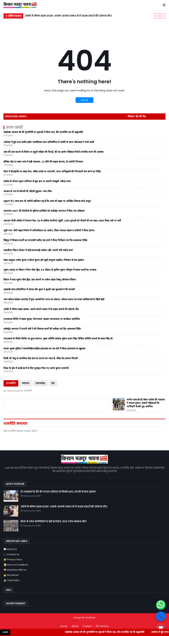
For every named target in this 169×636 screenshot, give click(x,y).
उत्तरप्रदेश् (40, 383)
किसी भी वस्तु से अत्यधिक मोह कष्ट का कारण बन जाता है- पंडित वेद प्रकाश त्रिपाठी (40, 358)
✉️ (160, 627)
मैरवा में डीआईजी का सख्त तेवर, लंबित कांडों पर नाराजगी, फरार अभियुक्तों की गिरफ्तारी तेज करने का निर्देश (52, 171)
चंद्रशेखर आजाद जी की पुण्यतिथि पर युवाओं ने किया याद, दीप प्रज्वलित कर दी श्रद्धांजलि (43, 132)
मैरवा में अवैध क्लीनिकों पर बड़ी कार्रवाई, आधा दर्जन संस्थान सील (53, 521)
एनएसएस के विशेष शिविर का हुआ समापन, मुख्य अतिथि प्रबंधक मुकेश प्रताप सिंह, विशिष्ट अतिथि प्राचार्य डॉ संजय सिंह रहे (57, 338)
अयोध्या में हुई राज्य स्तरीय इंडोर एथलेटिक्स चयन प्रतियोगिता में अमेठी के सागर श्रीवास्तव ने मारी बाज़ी (48, 142)
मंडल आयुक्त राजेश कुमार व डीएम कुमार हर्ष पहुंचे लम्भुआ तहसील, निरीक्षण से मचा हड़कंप (43, 260)
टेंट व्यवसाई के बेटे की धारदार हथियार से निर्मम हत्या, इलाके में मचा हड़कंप (58, 491)
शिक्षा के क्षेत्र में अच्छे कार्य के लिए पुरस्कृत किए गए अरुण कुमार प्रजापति (36, 368)
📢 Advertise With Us (14, 569)
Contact (87, 626)
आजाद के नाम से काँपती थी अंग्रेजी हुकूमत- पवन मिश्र (27, 191)
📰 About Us (10, 549)
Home (84, 100)
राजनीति (11, 383)
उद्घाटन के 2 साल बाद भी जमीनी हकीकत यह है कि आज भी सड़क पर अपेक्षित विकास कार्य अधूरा (47, 201)
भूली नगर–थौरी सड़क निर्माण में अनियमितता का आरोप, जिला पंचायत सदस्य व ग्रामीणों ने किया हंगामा (48, 230)
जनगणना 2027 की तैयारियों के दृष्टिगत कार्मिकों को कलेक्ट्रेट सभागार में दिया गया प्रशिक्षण (44, 210)
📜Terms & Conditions (15, 564)
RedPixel (90, 617)
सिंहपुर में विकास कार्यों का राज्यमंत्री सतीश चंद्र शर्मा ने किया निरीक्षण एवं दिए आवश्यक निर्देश (45, 240)
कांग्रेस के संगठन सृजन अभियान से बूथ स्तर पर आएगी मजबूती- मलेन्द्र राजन (37, 181)
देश (53, 383)
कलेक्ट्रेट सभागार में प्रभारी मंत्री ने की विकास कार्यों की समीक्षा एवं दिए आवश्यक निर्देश (42, 328)
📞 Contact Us (11, 554)
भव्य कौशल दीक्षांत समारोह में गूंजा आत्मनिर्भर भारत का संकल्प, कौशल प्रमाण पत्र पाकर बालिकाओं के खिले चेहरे (53, 299)
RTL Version (102, 626)
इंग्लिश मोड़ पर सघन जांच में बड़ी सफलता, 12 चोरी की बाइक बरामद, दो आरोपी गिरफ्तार (43, 161)
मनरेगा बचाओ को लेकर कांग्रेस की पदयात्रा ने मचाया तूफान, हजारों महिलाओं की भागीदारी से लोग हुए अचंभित (146, 403)
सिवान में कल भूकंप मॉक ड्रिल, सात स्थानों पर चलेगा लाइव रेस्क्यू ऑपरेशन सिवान (39, 279)
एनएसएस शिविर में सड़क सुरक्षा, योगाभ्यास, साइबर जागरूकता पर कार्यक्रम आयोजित (41, 319)
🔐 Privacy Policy (12, 559)
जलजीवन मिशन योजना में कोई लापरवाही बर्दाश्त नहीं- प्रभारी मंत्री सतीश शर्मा (38, 250)
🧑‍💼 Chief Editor (11, 580)
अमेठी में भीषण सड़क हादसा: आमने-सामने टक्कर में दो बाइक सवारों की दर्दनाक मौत (68, 15)
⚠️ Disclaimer (11, 575)
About (75, 626)
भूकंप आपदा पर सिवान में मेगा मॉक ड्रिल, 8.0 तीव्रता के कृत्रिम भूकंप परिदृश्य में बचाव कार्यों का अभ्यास (49, 269)
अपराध (25, 383)
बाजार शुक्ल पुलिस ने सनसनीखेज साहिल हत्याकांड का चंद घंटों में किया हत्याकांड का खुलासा (44, 348)
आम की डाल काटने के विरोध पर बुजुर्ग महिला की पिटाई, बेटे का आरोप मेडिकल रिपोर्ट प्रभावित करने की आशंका (53, 151)
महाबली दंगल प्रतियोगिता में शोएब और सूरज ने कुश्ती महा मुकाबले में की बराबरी (39, 289)
